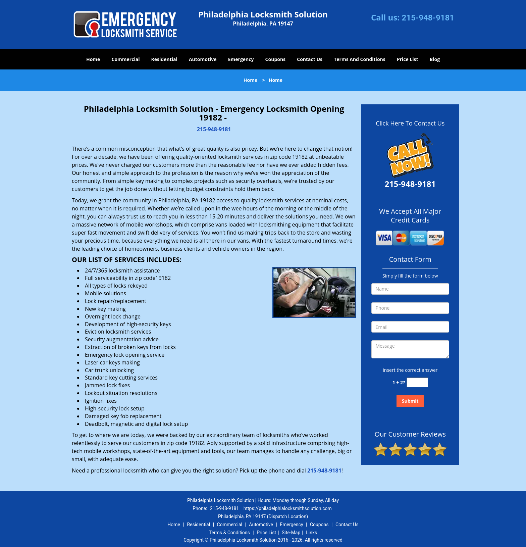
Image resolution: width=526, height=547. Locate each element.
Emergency (241, 59)
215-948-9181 (428, 17)
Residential (164, 59)
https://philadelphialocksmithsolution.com (288, 508)
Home (93, 59)
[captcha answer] (417, 382)
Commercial (126, 59)
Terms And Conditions (359, 59)
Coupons (275, 59)
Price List (407, 59)
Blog (435, 59)
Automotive (203, 59)
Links (311, 532)
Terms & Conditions (229, 532)
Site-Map (291, 532)
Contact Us (309, 59)
